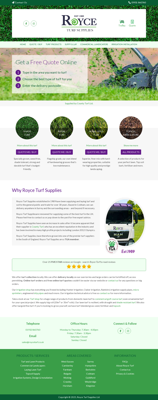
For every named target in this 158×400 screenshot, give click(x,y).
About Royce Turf (125, 365)
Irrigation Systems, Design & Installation (32, 377)
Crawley (67, 381)
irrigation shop (23, 289)
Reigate (67, 373)
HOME (23, 45)
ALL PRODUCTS (131, 152)
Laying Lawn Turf (32, 369)
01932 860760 (138, 3)
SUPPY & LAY (71, 45)
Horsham (67, 385)
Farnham (67, 369)
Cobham (90, 373)
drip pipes (39, 293)
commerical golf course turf (108, 298)
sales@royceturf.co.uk (33, 342)
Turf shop (35, 298)
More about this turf (27, 145)
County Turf (38, 226)
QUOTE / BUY (35, 45)
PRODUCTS (53, 44)
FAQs (125, 361)
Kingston (90, 385)
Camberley (67, 365)
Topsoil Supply (33, 373)
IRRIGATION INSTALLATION (124, 45)
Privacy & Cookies (125, 373)
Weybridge (90, 381)
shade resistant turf (126, 302)
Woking (67, 377)
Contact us (125, 369)
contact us (113, 280)
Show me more (131, 145)
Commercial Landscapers (32, 365)
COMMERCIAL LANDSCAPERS (94, 45)
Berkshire (90, 369)
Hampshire (90, 365)
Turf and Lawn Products (33, 361)
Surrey (90, 361)
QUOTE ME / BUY (27, 152)
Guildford (90, 377)
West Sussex (67, 361)
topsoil (116, 305)
